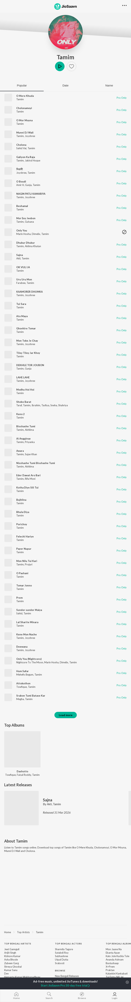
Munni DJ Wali (25, 132)
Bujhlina (21, 499)
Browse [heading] (60, 970)
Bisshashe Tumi (25, 426)
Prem (19, 597)
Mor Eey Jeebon (25, 218)
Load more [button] (65, 715)
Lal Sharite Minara (27, 622)
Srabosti (59, 963)
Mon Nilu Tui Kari (26, 560)
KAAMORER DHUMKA (29, 291)
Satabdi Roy (62, 952)
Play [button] (60, 66)
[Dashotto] (22, 749)
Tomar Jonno (24, 585)
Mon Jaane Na (114, 949)
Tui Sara (21, 303)
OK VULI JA (23, 267)
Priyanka (30, 442)
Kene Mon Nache (26, 634)
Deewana (21, 646)
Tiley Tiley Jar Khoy (28, 352)
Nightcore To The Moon (29, 662)
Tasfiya (45, 405)
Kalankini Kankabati (117, 973)
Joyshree (30, 136)
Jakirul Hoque (32, 160)
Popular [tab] (22, 85)
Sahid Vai (21, 148)
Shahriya (63, 405)
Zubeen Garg (11, 963)
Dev (6, 973)
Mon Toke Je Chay (27, 340)
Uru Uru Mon (24, 279)
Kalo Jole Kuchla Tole (117, 956)
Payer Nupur (23, 548)
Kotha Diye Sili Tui (27, 487)
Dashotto (22, 771)
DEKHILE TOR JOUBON (30, 365)
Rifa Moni (30, 478)
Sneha (53, 405)
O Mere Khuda (25, 95)
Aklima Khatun (33, 246)
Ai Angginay (23, 438)
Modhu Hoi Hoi (25, 389)
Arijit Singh (10, 952)
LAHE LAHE (22, 377)
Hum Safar (22, 671)
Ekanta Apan (113, 952)
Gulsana (29, 221)
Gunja (28, 184)
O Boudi (21, 181)
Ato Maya (22, 316)
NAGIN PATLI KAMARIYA (30, 193)
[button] (71, 66)
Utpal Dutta (61, 959)
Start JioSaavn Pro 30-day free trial (65, 985)
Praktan (110, 970)
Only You (21, 230)
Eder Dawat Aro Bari (28, 475)
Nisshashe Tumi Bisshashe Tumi (35, 463)
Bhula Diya (22, 512)
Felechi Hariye (25, 536)
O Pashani (22, 573)
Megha (20, 699)
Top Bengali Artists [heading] (17, 943)
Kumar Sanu (10, 970)
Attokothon (23, 683)
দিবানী (19, 169)
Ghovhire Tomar (26, 328)
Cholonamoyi (24, 108)
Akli (18, 258)
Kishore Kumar (12, 956)
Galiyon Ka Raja (25, 157)
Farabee (20, 282)
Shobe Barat (23, 401)
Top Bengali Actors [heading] (68, 943)
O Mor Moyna (24, 120)
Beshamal (22, 206)
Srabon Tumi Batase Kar (30, 695)
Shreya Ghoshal (13, 966)
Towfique (21, 686)
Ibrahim (36, 405)
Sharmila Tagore (64, 949)
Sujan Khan (31, 454)
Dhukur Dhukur (25, 242)
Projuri (28, 564)
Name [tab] (109, 85)
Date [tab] (65, 85)
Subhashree (61, 956)
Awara (20, 450)
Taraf (19, 405)
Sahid (19, 613)
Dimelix (36, 233)
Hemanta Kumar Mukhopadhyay (22, 976)
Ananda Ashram (115, 959)
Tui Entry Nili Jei (114, 976)
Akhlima (29, 429)
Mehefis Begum (24, 674)
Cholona (21, 144)
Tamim (65, 57)
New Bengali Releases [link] (67, 976)
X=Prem (110, 966)
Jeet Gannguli (11, 949)
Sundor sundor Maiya (29, 609)
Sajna (19, 254)
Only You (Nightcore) (29, 658)
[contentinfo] (65, 970)
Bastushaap (112, 963)
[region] (65, 932)
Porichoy (21, 524)
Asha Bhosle (11, 959)
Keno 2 (20, 414)
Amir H (20, 184)
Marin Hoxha (23, 233)
